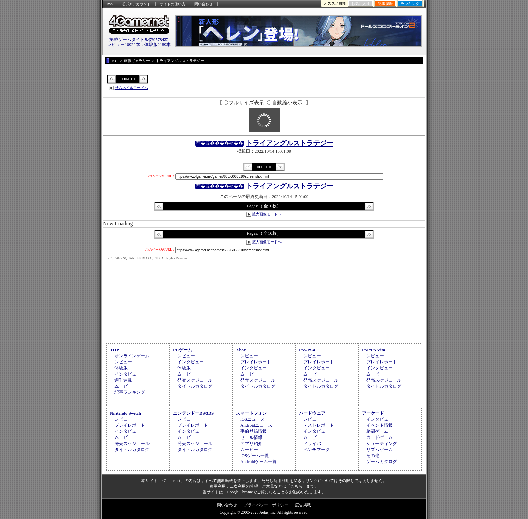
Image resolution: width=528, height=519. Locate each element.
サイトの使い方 (173, 4)
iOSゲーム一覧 (254, 455)
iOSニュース (252, 419)
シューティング (381, 443)
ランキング (410, 4)
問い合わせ (203, 4)
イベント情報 (379, 425)
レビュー (123, 361)
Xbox (241, 349)
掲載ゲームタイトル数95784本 (139, 39)
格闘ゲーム (377, 431)
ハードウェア (312, 413)
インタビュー (127, 374)
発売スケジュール (194, 380)
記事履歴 (385, 4)
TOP (114, 349)
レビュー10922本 (123, 44)
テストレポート (318, 425)
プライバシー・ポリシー (266, 504)
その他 (373, 455)
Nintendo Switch (125, 413)
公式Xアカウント (136, 4)
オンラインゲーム (132, 355)
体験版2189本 (157, 44)
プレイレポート (255, 361)
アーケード (373, 413)
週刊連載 (123, 380)
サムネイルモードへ (131, 88)
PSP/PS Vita (373, 349)
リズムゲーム (379, 449)
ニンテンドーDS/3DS (193, 413)
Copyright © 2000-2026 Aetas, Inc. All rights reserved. (264, 512)
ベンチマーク (316, 449)
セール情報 (251, 437)
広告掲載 (303, 504)
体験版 (121, 367)
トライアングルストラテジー (289, 143)
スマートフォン (251, 413)
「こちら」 (296, 486)
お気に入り (360, 4)
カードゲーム (379, 437)
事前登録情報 (253, 431)
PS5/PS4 (307, 349)
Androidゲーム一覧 (258, 461)
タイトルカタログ (194, 386)
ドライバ (312, 443)
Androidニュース (256, 425)
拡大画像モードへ (267, 214)
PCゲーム (182, 349)
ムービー (123, 386)
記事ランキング (129, 392)
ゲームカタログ (381, 461)
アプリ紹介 (251, 443)
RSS (110, 4)
